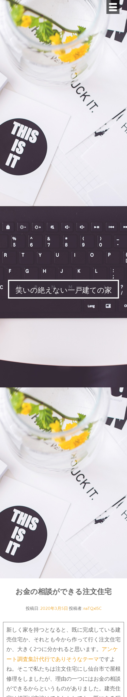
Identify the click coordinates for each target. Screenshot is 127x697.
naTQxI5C (92, 608)
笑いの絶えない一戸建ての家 (63, 290)
